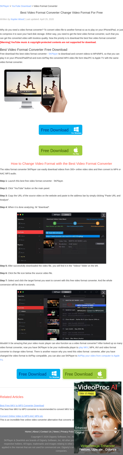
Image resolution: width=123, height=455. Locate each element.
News (56, 431)
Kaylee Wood (17, 19)
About (36, 431)
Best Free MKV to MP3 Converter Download (22, 405)
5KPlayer (4, 6)
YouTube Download (21, 6)
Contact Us (45, 431)
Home (28, 431)
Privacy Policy (68, 431)
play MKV (83, 347)
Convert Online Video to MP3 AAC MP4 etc (21, 416)
